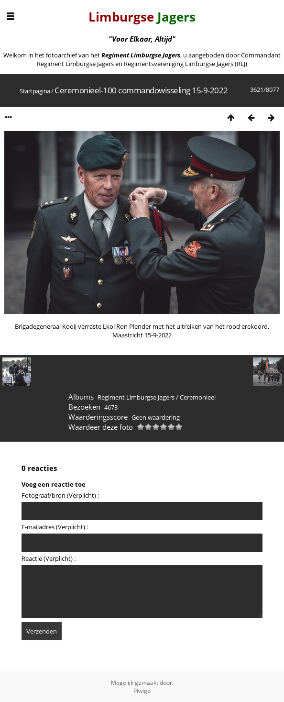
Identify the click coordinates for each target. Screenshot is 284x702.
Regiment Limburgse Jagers (136, 397)
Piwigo (142, 691)
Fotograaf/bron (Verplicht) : (60, 495)
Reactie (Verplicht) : (49, 558)
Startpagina (35, 91)
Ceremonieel (198, 397)
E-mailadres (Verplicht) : (55, 527)
